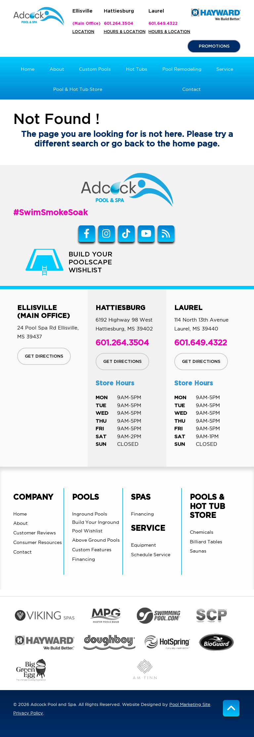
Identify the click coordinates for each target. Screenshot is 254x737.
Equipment (143, 545)
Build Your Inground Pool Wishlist (95, 526)
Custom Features (91, 549)
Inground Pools (89, 514)
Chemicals (201, 532)
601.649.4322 (163, 23)
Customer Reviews (34, 532)
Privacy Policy (28, 713)
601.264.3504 (118, 23)
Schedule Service (150, 554)
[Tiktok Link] (126, 233)
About (20, 523)
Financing (83, 559)
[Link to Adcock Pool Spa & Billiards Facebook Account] (86, 233)
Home (20, 514)
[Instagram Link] (106, 233)
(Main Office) (86, 23)
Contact (22, 552)
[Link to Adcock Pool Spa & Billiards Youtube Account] (146, 233)
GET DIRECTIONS (44, 356)
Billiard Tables (206, 541)
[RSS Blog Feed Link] (166, 233)
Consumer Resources (37, 542)
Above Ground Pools (96, 540)
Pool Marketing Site (189, 704)
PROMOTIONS (214, 46)
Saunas (198, 551)
